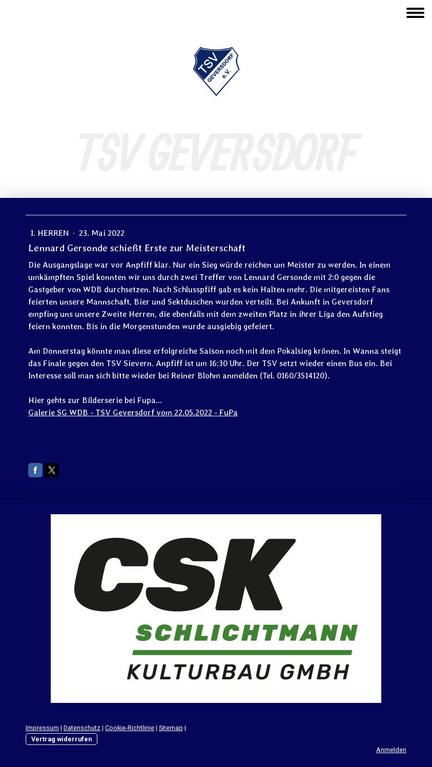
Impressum (42, 728)
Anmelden (391, 750)
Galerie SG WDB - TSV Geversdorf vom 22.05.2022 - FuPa (133, 412)
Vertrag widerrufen (61, 739)
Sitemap (171, 728)
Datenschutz (82, 728)
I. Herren (51, 233)
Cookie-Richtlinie (129, 728)
